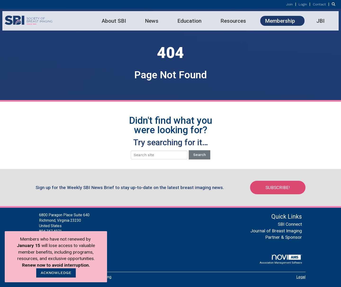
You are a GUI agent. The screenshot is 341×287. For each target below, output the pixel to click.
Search (199, 154)
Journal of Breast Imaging (276, 231)
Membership (280, 21)
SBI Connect (290, 224)
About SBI (114, 21)
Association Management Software (281, 259)
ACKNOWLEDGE (56, 272)
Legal (300, 277)
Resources (233, 21)
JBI (320, 21)
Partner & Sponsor (283, 237)
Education (189, 21)
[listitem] (291, 4)
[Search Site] (334, 4)
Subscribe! (278, 187)
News (151, 21)
